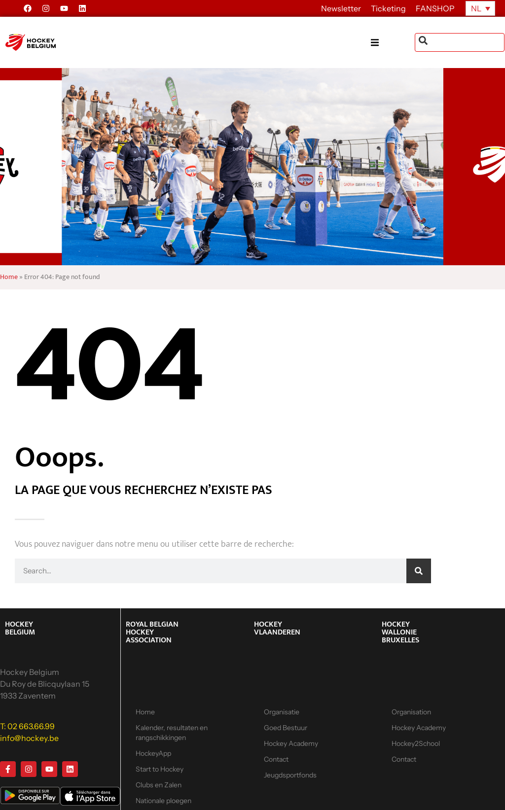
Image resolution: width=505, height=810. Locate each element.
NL (476, 8)
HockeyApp (153, 753)
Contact (276, 759)
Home (9, 277)
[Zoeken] (418, 571)
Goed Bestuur (285, 727)
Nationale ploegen (163, 800)
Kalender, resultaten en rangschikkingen (172, 732)
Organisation (411, 711)
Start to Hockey (159, 769)
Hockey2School (416, 743)
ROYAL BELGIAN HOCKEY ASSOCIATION (152, 632)
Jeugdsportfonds (290, 775)
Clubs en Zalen (158, 784)
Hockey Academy (291, 743)
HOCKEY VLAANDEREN (277, 628)
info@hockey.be (29, 738)
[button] (393, 42)
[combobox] (460, 42)
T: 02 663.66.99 (27, 726)
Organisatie (281, 711)
